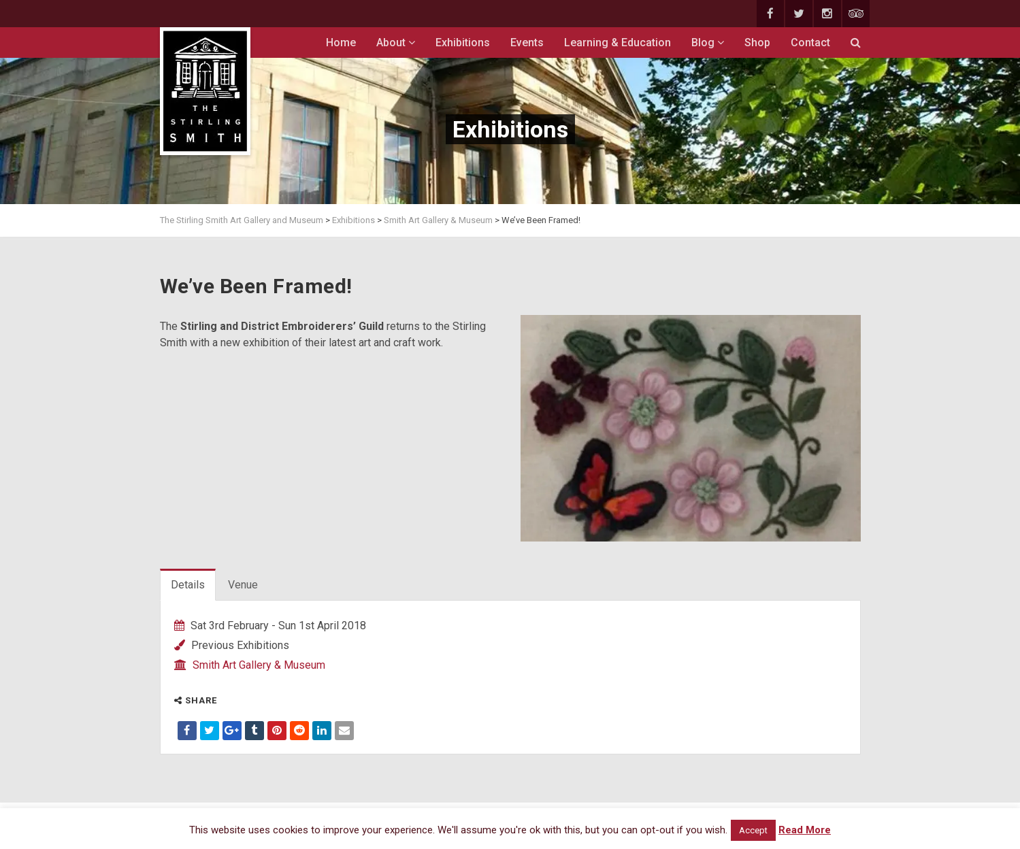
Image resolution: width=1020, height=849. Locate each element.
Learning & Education (617, 42)
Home (341, 42)
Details (188, 584)
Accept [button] (753, 830)
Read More (804, 830)
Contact (810, 42)
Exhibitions (462, 42)
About (395, 42)
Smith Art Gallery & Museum (259, 665)
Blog (707, 42)
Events (527, 42)
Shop (757, 42)
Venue (243, 584)
